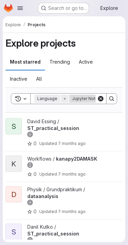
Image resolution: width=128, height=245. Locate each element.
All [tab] (39, 79)
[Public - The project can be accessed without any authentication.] (30, 134)
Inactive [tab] (18, 79)
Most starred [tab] (25, 62)
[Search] (111, 98)
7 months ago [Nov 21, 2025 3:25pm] (72, 211)
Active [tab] (86, 62)
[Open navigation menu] (20, 8)
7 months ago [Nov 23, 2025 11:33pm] (72, 174)
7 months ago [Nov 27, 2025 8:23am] (72, 143)
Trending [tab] (59, 62)
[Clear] (101, 99)
